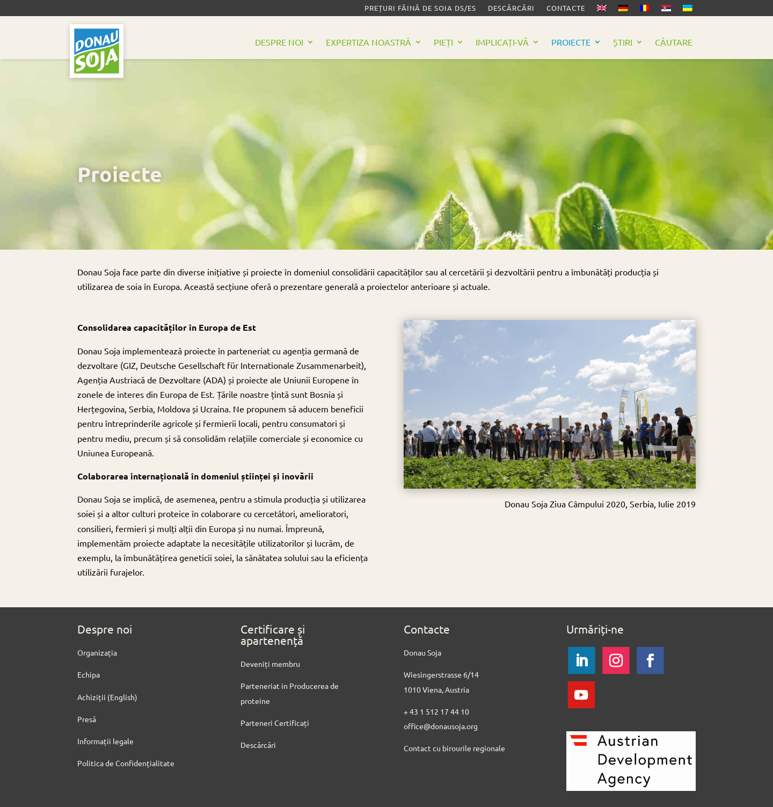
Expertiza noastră (368, 42)
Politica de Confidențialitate (125, 763)
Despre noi (279, 42)
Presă (86, 719)
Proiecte (570, 42)
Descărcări (511, 8)
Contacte (565, 8)
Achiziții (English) (107, 697)
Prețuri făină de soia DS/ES (420, 8)
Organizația (97, 652)
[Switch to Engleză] (602, 10)
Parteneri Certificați (274, 723)
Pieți (443, 42)
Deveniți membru (270, 663)
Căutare (673, 42)
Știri (622, 42)
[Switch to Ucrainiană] (687, 10)
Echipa (88, 674)
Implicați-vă (502, 42)
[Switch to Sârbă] (666, 10)
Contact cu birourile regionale (455, 748)
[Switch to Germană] (623, 10)
